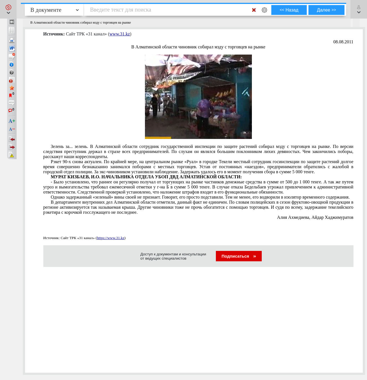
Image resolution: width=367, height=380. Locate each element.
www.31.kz (119, 34)
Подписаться (238, 256)
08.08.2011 (343, 41)
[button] (8, 9)
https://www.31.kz (110, 238)
